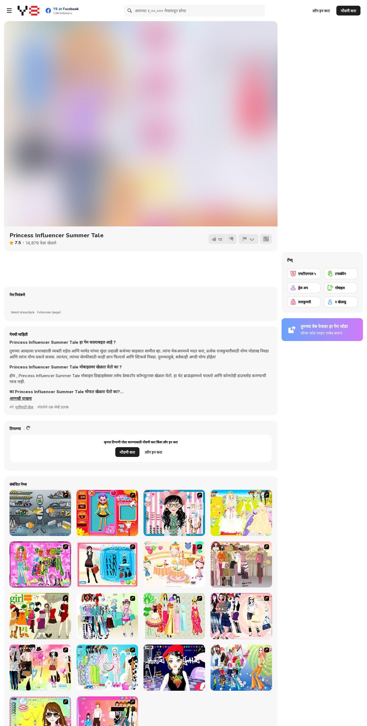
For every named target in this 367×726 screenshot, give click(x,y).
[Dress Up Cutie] (174, 513)
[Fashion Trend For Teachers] (241, 564)
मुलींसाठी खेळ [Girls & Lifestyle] (24, 407)
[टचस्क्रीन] (341, 273)
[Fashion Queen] (107, 564)
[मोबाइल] (341, 287)
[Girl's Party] (174, 564)
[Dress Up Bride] (241, 513)
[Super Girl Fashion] (40, 616)
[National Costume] (174, 616)
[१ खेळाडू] (341, 301)
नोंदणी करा (348, 10)
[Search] (130, 11)
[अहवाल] (248, 239)
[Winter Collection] (107, 616)
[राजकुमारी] (304, 301)
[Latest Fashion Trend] (241, 668)
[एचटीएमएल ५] (304, 273)
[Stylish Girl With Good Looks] (174, 668)
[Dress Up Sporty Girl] (241, 616)
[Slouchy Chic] (40, 668)
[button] (20, 399)
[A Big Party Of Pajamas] (107, 668)
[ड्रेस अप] (304, 287)
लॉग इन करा (321, 10)
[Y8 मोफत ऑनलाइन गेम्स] (28, 10)
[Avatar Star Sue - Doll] (107, 513)
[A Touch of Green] (40, 564)
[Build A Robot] (40, 513)
